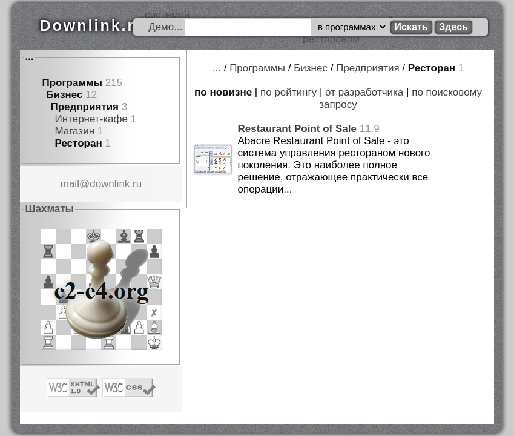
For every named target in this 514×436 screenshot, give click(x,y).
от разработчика (364, 92)
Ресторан (78, 143)
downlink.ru (116, 184)
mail (70, 184)
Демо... (165, 27)
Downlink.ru (92, 25)
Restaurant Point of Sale (296, 128)
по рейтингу (288, 92)
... (29, 56)
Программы (72, 82)
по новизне (223, 92)
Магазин (74, 131)
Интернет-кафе (91, 119)
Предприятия (84, 107)
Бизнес (64, 95)
